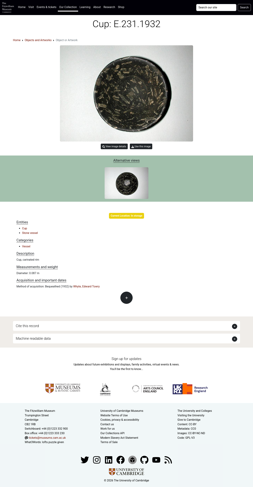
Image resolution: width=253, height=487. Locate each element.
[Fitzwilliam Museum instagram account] (97, 459)
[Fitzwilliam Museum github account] (145, 459)
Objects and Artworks (38, 40)
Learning (85, 7)
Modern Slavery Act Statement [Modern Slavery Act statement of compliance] (119, 437)
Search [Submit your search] (244, 7)
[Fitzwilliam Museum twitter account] (85, 459)
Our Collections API (112, 433)
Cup (24, 228)
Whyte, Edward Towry (86, 286)
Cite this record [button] (27, 326)
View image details (114, 146)
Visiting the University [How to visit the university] (190, 415)
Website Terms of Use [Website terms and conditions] (114, 415)
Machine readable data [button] (33, 338)
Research (109, 7)
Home (22, 7)
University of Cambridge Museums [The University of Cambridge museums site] (121, 410)
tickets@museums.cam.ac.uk (47, 437)
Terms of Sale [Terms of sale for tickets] (109, 442)
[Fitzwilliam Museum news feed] (168, 459)
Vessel (26, 246)
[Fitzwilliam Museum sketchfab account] (133, 459)
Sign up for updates (126, 359)
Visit (31, 7)
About (97, 7)
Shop (121, 7)
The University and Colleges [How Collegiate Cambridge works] (194, 410)
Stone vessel (30, 233)
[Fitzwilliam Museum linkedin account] (121, 459)
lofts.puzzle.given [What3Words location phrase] (53, 442)
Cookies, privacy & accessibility (119, 419)
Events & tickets (46, 7)
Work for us (107, 428)
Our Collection (68, 7)
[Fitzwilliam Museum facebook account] (109, 459)
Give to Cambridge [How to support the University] (188, 419)
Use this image (141, 146)
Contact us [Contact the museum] (107, 424)
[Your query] (216, 7)
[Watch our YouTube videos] (157, 459)
